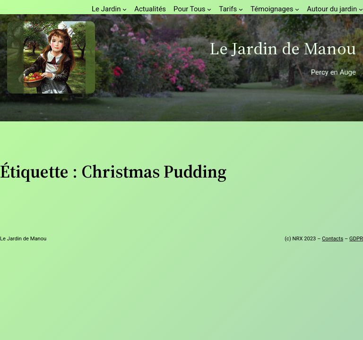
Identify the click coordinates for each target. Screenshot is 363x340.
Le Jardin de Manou (282, 48)
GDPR (356, 239)
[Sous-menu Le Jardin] (124, 9)
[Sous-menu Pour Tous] (209, 9)
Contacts (332, 239)
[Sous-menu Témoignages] (297, 9)
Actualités (150, 9)
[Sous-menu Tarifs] (241, 9)
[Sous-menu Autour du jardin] (361, 9)
